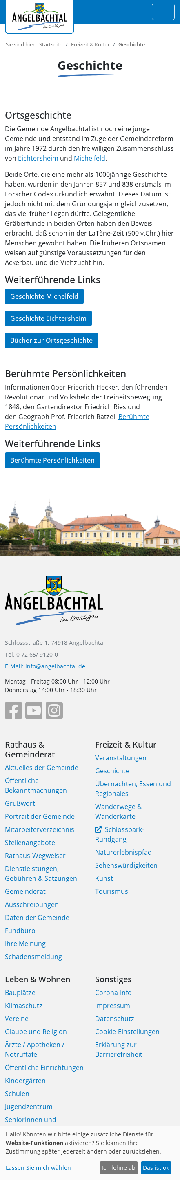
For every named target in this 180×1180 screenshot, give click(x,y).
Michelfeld (89, 158)
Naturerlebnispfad (123, 852)
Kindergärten (25, 1080)
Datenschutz (114, 1018)
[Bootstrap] (54, 606)
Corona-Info (113, 992)
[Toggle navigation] (163, 12)
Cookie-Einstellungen (127, 1031)
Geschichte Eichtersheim (48, 318)
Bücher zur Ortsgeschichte (51, 340)
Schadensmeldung (33, 956)
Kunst (104, 878)
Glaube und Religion (36, 1031)
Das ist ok (156, 1167)
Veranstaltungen (121, 757)
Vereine (17, 1018)
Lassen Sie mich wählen (38, 1167)
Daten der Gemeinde (37, 917)
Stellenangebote (30, 842)
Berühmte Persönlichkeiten (52, 460)
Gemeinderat (25, 891)
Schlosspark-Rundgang (119, 834)
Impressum (112, 1005)
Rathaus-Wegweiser (35, 855)
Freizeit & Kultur (90, 44)
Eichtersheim (38, 158)
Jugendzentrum (29, 1106)
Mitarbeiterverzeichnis (39, 829)
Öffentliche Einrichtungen (44, 1067)
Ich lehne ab (119, 1167)
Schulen (17, 1093)
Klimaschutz (23, 1005)
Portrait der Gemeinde (40, 816)
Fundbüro (20, 930)
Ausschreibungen (32, 904)
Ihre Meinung (25, 943)
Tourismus (111, 891)
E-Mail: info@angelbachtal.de (45, 666)
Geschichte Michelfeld (44, 296)
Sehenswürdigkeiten (126, 865)
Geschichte (112, 770)
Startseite (50, 44)
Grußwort (20, 803)
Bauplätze (20, 992)
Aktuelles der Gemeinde (41, 767)
